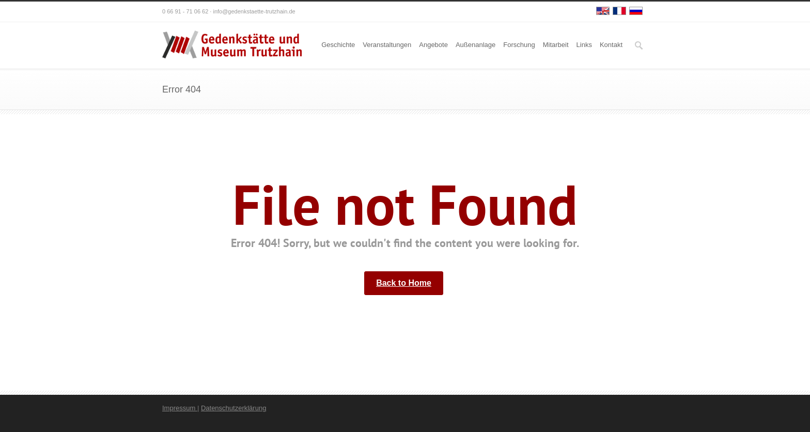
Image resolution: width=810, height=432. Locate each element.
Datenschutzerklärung (233, 408)
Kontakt (611, 45)
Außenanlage (475, 45)
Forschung (519, 45)
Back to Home (403, 283)
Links (584, 45)
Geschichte (338, 45)
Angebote (433, 45)
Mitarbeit (556, 45)
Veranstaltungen (387, 45)
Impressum (179, 408)
